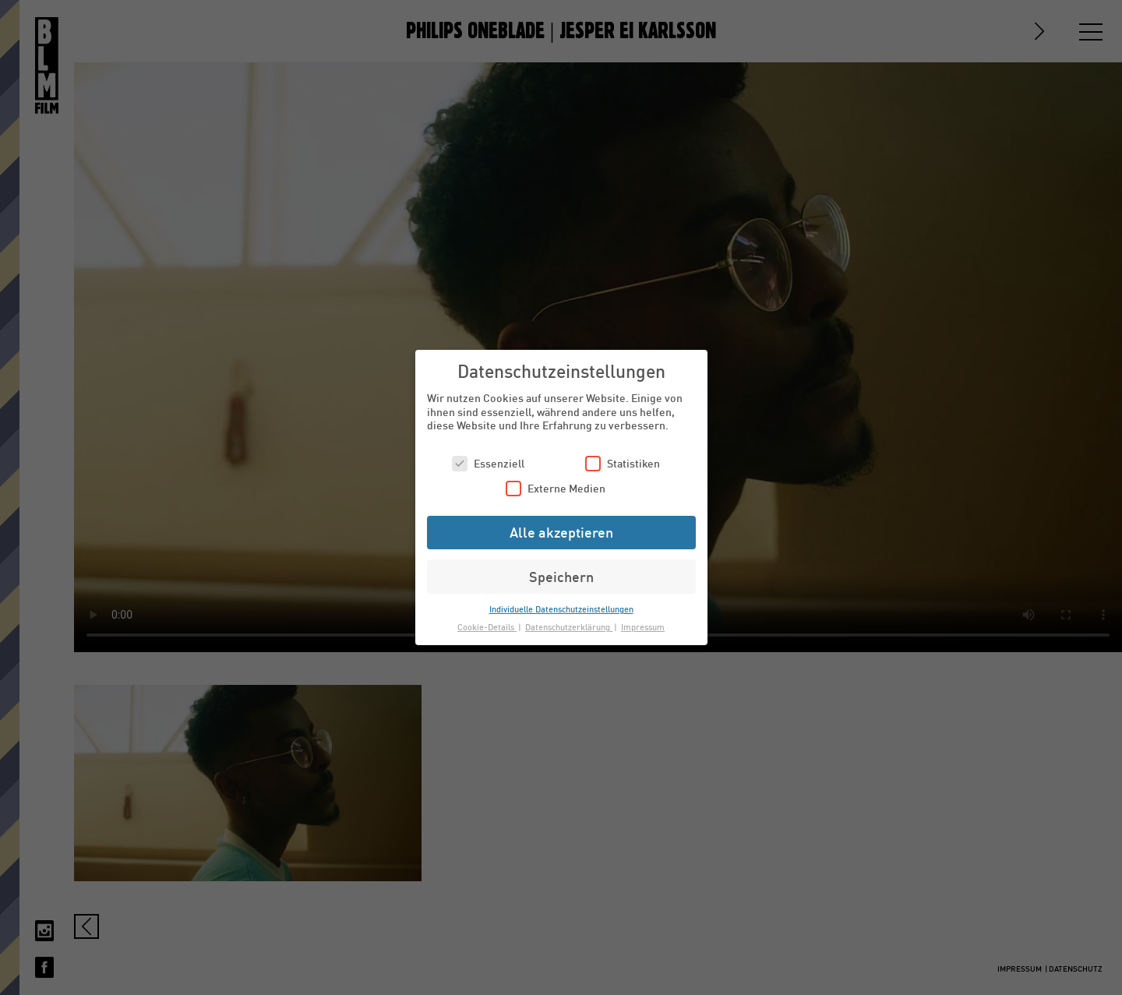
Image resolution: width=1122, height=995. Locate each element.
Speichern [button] (561, 576)
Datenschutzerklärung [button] (568, 627)
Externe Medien (555, 488)
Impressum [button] (643, 627)
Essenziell (488, 463)
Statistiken (622, 463)
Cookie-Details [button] (487, 627)
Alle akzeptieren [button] (561, 532)
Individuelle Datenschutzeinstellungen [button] (561, 609)
